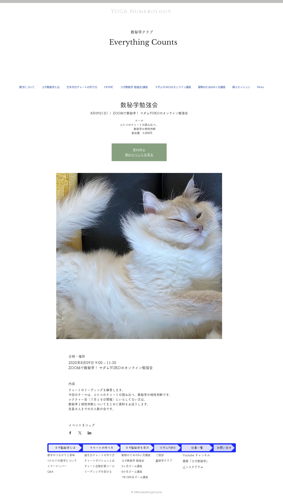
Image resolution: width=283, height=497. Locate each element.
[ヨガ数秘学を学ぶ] (137, 447)
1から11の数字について (62, 460)
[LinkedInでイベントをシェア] (89, 432)
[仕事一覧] (197, 447)
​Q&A (50, 471)
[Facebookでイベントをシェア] (70, 432)
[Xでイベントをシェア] (80, 432)
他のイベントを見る (139, 154)
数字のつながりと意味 (61, 455)
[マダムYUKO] (167, 447)
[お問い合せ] (224, 447)
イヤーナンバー (57, 466)
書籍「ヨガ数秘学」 (197, 461)
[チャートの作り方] (101, 447)
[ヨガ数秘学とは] (65, 447)
